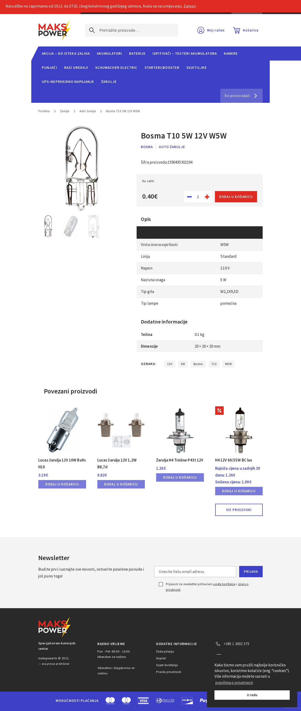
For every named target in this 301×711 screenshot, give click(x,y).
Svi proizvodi (239, 509)
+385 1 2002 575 (237, 644)
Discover (187, 700)
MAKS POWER (54, 30)
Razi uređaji (76, 67)
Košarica (250, 30)
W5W (228, 364)
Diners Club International (165, 700)
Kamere (231, 53)
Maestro (126, 700)
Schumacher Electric (116, 67)
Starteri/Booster (162, 67)
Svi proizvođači (237, 95)
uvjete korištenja (224, 584)
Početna (44, 111)
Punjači (49, 67)
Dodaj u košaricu (236, 196)
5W (183, 364)
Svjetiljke (196, 67)
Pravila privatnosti (168, 672)
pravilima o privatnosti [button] (234, 682)
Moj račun (216, 30)
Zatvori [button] (189, 6)
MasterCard (110, 700)
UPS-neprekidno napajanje (68, 81)
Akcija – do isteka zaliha (66, 53)
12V (169, 364)
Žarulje (109, 81)
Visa (143, 700)
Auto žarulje (87, 111)
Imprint (161, 658)
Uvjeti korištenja (167, 665)
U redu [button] (252, 695)
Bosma (147, 147)
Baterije (137, 53)
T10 (214, 364)
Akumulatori (109, 53)
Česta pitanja (165, 651)
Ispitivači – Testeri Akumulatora (185, 53)
